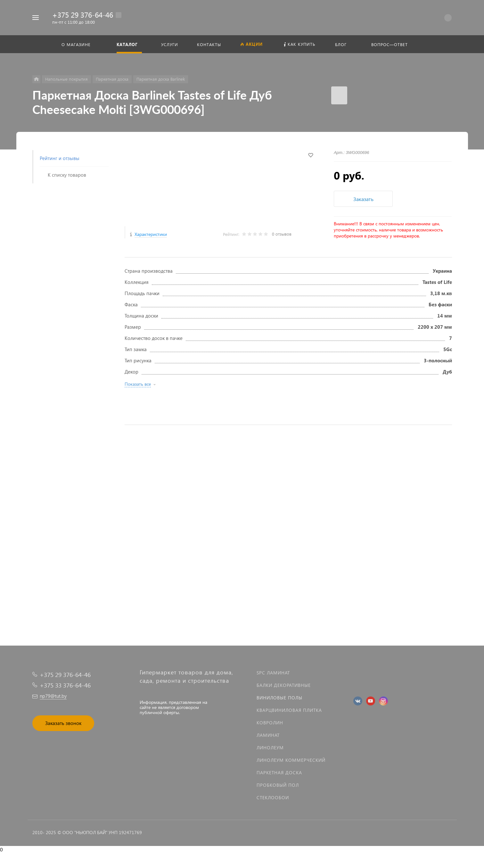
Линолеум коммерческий (291, 760)
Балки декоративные (284, 685)
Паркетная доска (279, 772)
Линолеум (270, 747)
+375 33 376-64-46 (65, 685)
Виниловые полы (279, 698)
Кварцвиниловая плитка (289, 710)
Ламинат (268, 735)
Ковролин (270, 723)
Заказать (363, 199)
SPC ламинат (273, 673)
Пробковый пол (278, 785)
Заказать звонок (63, 723)
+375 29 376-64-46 (82, 15)
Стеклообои (273, 797)
